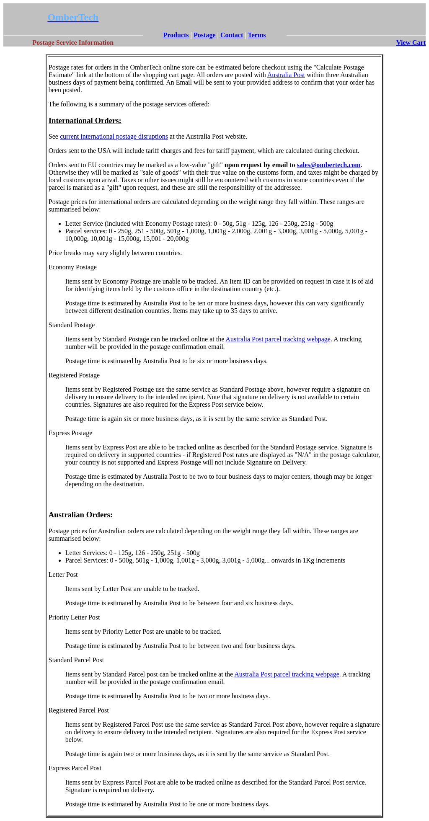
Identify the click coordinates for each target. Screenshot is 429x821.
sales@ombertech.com (328, 164)
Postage (204, 35)
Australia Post (286, 74)
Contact (231, 35)
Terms (257, 35)
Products (176, 35)
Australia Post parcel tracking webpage (278, 339)
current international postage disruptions (114, 136)
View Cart (411, 42)
